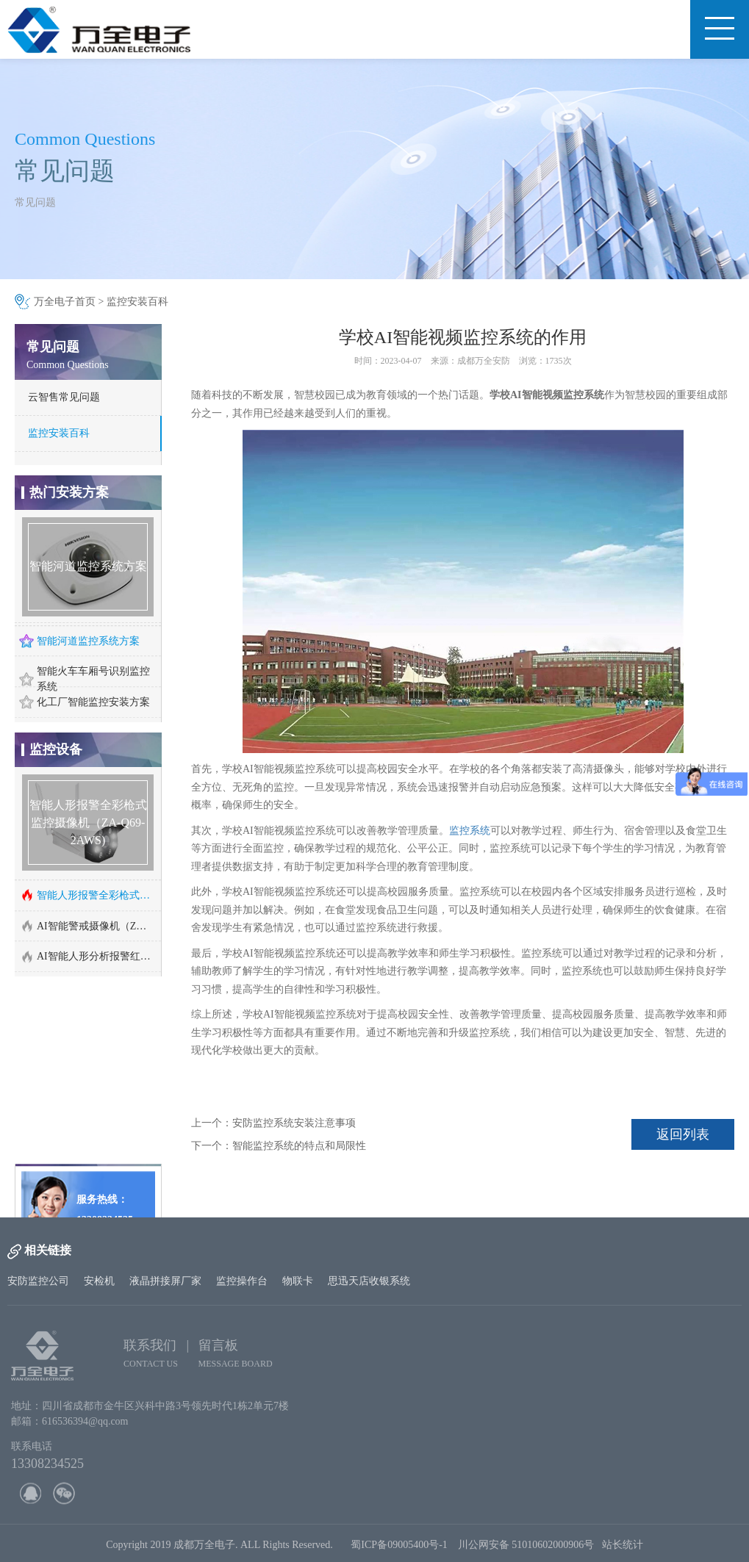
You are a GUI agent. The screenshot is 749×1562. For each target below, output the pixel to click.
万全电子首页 (65, 301)
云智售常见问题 (64, 397)
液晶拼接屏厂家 (165, 1280)
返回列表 (682, 1134)
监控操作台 (242, 1280)
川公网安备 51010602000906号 (530, 1550)
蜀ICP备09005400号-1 (399, 1550)
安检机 (99, 1280)
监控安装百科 (137, 301)
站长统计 (622, 1550)
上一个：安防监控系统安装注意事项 (273, 1123)
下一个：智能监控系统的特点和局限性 (278, 1145)
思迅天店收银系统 (369, 1280)
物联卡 (297, 1280)
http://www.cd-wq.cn (85, 1183)
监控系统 (469, 830)
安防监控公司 (38, 1280)
